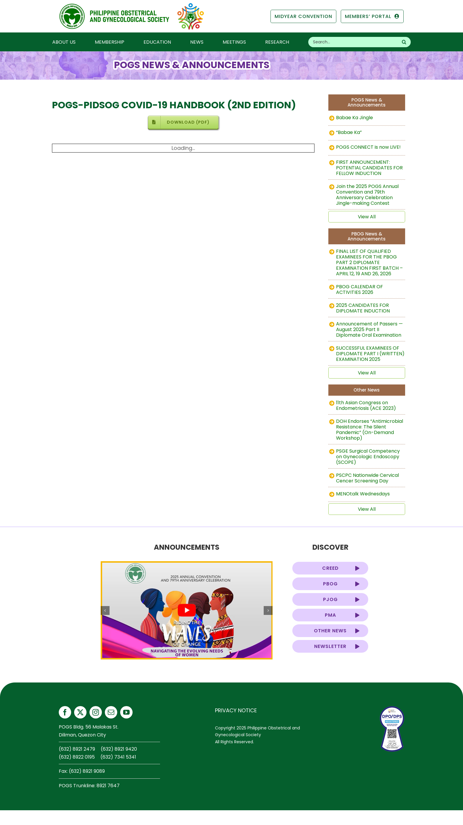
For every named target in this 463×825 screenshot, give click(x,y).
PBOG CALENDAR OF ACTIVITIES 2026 (359, 289)
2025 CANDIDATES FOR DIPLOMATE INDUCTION (363, 308)
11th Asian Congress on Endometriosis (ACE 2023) (366, 405)
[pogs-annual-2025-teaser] (187, 610)
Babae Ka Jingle (354, 117)
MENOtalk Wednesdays (363, 493)
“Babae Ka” (349, 132)
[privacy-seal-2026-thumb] (392, 708)
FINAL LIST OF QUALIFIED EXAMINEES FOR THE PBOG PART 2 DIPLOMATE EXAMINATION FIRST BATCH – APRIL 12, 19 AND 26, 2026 (369, 262)
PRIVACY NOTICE (236, 710)
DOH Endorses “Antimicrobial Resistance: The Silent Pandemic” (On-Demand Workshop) (369, 429)
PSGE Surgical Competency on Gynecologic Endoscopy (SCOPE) (368, 457)
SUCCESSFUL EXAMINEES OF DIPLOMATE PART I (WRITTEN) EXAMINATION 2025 (370, 354)
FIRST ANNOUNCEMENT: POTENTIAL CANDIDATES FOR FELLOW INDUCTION (369, 168)
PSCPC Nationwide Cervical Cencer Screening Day (367, 478)
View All (367, 216)
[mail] (111, 712)
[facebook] (65, 712)
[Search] (404, 42)
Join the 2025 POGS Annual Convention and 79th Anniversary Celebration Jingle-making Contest (367, 195)
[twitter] (80, 712)
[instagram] (95, 712)
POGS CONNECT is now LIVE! (368, 147)
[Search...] (352, 42)
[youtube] (126, 712)
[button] (105, 610)
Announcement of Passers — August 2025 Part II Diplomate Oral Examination (369, 329)
